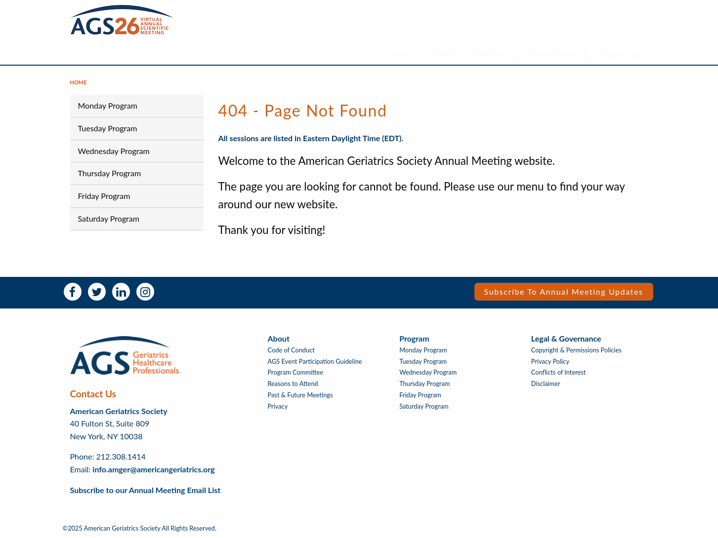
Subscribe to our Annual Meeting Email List (145, 490)
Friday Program (104, 195)
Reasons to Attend (293, 384)
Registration (554, 54)
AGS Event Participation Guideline (315, 361)
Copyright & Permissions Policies (576, 350)
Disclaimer (545, 384)
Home (78, 82)
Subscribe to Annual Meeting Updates (563, 291)
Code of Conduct (291, 350)
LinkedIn (121, 292)
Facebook (73, 292)
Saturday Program (108, 218)
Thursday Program (109, 173)
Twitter (97, 292)
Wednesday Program (114, 150)
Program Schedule (472, 54)
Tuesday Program (107, 128)
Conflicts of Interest (558, 372)
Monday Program (107, 105)
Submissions (623, 54)
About (404, 54)
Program (414, 338)
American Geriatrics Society (119, 411)
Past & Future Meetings (300, 395)
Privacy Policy (550, 361)
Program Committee (296, 372)
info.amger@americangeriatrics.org (153, 469)
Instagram (145, 292)
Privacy (278, 406)
